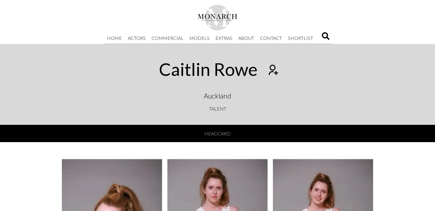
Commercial (167, 38)
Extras (223, 38)
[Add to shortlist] (272, 71)
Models (199, 38)
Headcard (217, 133)
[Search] (325, 38)
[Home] (217, 17)
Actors (137, 38)
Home (114, 38)
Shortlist (300, 38)
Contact (271, 38)
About (246, 38)
